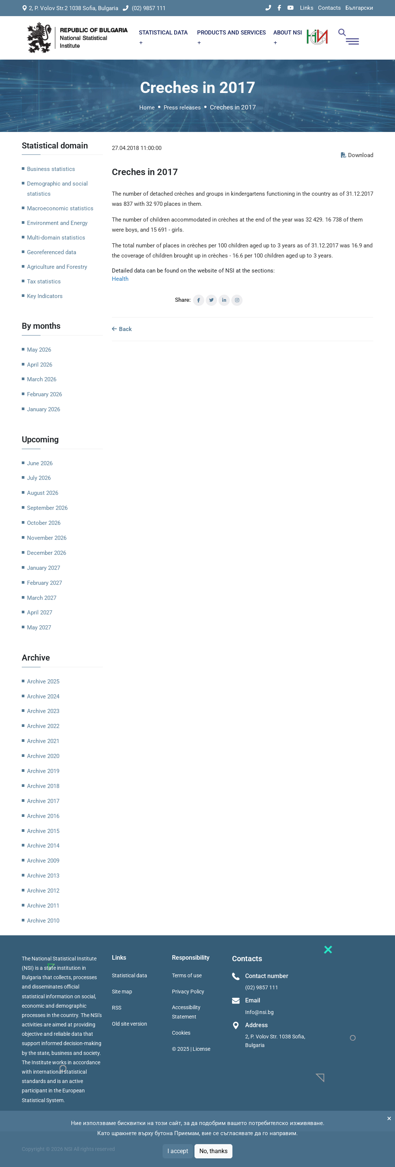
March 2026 (41, 379)
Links (307, 7)
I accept (177, 1151)
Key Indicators (45, 296)
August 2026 (42, 493)
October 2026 (43, 523)
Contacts (329, 7)
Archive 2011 (43, 905)
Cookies (181, 1033)
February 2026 (44, 394)
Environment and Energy (57, 223)
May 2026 (39, 349)
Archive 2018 (43, 786)
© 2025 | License (191, 1049)
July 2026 (39, 478)
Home (147, 107)
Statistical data (129, 975)
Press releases (182, 107)
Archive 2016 (43, 816)
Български (359, 7)
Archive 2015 (43, 831)
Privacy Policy (188, 992)
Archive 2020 (43, 756)
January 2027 (43, 568)
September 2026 (47, 508)
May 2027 (39, 627)
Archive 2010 (43, 920)
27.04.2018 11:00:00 (136, 148)
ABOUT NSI (287, 37)
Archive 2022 (43, 726)
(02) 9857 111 (144, 8)
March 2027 (41, 598)
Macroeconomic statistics (60, 208)
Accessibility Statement (186, 1012)
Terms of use (187, 975)
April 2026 (39, 364)
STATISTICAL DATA (163, 37)
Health (120, 279)
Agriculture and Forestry (57, 267)
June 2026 (40, 463)
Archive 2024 (43, 696)
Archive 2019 (43, 771)
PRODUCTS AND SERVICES (231, 37)
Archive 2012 (43, 890)
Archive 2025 (43, 681)
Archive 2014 (43, 845)
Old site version (129, 1024)
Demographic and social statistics (57, 188)
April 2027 (39, 612)
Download (357, 155)
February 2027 (44, 583)
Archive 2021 (43, 741)
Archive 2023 (43, 711)
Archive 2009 (43, 860)
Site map (122, 992)
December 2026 (46, 553)
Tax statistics (44, 281)
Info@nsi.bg (259, 1012)
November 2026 (46, 538)
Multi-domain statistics (56, 237)
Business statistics (51, 169)
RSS (116, 1008)
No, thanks (213, 1151)
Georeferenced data (51, 252)
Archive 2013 (43, 875)
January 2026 (43, 409)
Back (122, 329)
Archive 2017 (43, 801)
